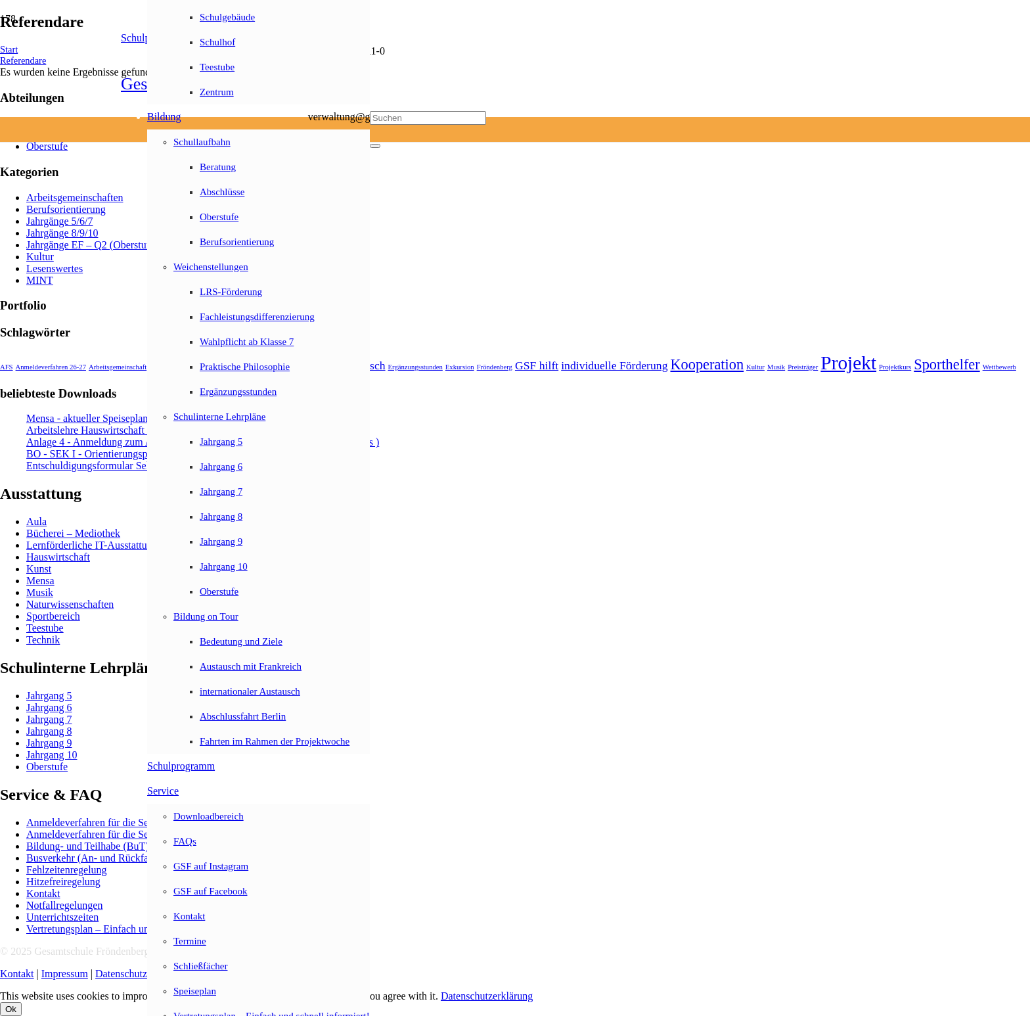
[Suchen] (428, 118)
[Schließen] (375, 146)
